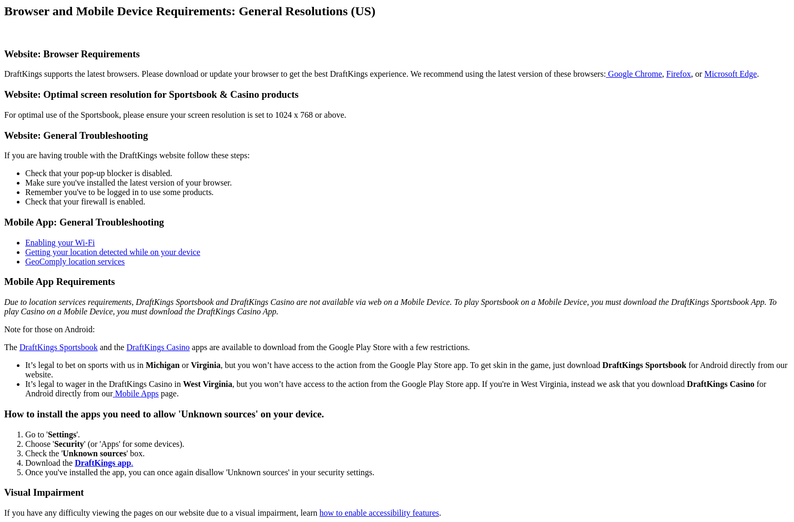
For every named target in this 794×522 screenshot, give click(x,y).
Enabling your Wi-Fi (60, 242)
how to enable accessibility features (379, 512)
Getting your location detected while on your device (112, 252)
